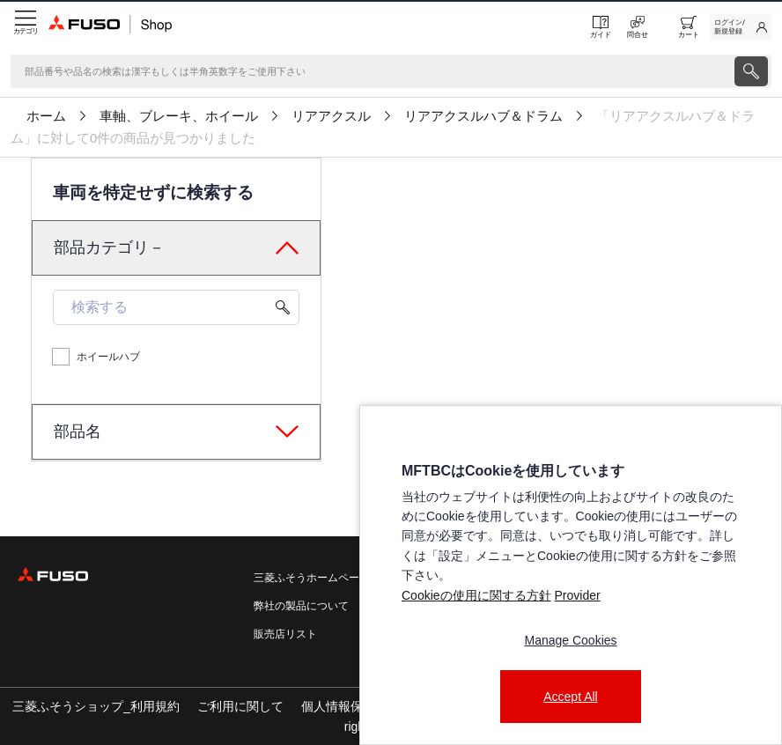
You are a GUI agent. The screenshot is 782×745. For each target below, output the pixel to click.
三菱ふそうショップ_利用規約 (96, 706)
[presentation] (751, 71)
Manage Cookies (570, 640)
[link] (740, 27)
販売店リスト (285, 634)
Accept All (570, 697)
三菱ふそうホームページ (312, 578)
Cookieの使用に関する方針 (476, 595)
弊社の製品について (301, 606)
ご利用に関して (240, 706)
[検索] (371, 71)
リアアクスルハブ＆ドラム (483, 116)
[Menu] (24, 27)
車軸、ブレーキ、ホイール (179, 116)
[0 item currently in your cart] (688, 27)
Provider (577, 595)
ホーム (46, 116)
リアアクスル (331, 116)
